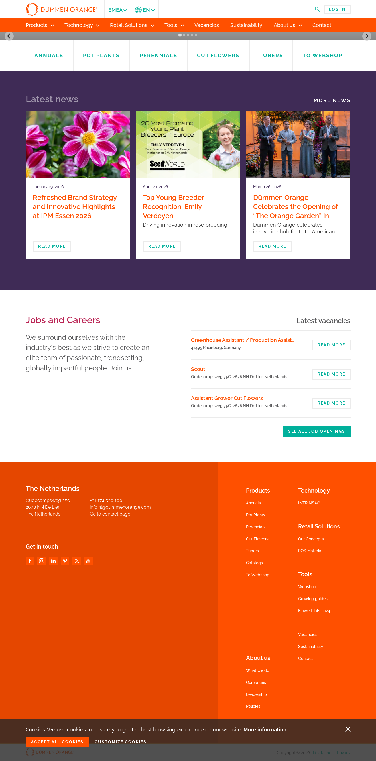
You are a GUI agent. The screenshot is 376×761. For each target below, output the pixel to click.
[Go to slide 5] (196, 35)
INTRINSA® (309, 503)
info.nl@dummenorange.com (120, 507)
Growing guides (313, 598)
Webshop (307, 586)
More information (264, 730)
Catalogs (254, 563)
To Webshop (257, 575)
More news (332, 100)
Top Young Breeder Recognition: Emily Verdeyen (173, 206)
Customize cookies (121, 742)
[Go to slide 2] (184, 35)
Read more (52, 246)
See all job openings (316, 431)
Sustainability (310, 646)
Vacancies (307, 634)
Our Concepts (311, 539)
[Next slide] (366, 36)
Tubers (252, 551)
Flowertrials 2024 (314, 610)
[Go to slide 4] (192, 35)
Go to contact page (110, 514)
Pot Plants (255, 515)
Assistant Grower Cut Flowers (227, 398)
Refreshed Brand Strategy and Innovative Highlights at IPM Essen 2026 (75, 206)
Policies (253, 706)
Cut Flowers (257, 539)
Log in (337, 9)
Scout (198, 369)
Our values (256, 682)
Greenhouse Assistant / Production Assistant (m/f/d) (255, 340)
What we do (257, 670)
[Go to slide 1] (180, 35)
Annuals (253, 503)
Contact (305, 658)
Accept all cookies (57, 742)
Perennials (255, 527)
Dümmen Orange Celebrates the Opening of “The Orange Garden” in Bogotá (295, 211)
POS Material (310, 551)
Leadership (256, 694)
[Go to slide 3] (188, 35)
